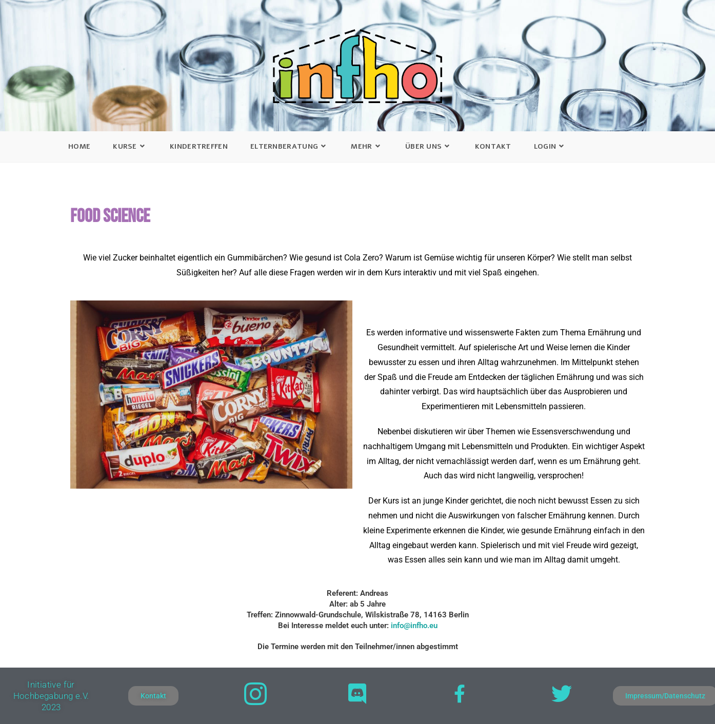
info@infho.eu (414, 625)
